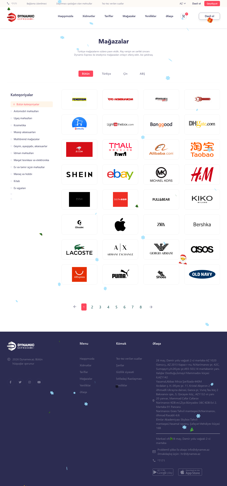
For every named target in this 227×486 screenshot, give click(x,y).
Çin (125, 73)
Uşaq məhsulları (23, 118)
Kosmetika (20, 125)
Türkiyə (106, 73)
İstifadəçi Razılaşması (129, 378)
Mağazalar (129, 16)
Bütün (86, 73)
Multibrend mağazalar (27, 139)
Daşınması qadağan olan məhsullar (74, 3)
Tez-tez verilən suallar (113, 3)
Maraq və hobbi (23, 174)
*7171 (12, 3)
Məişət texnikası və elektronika (31, 160)
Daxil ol (196, 3)
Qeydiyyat (212, 3)
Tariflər (109, 16)
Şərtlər (120, 365)
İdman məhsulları (24, 153)
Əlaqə (169, 16)
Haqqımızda (65, 16)
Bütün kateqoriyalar (28, 104)
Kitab (17, 181)
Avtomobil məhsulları (26, 111)
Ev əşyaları (20, 188)
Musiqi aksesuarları (25, 132)
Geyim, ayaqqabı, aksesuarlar (30, 146)
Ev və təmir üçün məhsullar (29, 167)
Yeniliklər (150, 16)
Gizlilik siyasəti (125, 372)
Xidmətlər (89, 16)
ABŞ (142, 73)
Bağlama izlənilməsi (37, 3)
